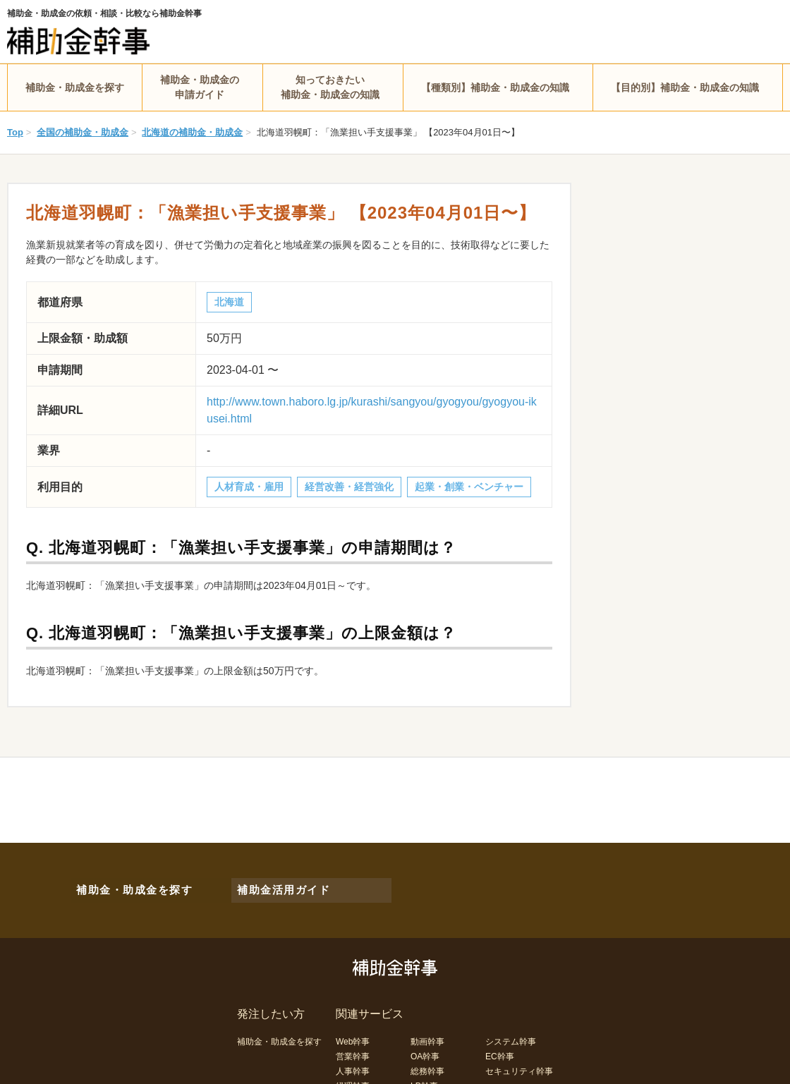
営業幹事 (353, 1047)
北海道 (229, 301)
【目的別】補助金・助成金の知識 (685, 87)
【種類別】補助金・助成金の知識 (495, 87)
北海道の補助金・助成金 (192, 132)
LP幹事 (424, 1076)
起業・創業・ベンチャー (469, 486)
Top (15, 132)
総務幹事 (427, 1061)
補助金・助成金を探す (74, 87)
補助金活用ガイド (275, 885)
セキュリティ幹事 (519, 1061)
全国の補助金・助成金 (82, 132)
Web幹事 (353, 1032)
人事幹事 (353, 1061)
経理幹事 (353, 1076)
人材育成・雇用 (249, 486)
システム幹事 (510, 1032)
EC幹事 (499, 1047)
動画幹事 (427, 1032)
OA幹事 (425, 1047)
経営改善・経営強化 (349, 486)
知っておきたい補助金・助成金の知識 (330, 87)
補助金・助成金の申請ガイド (199, 87)
